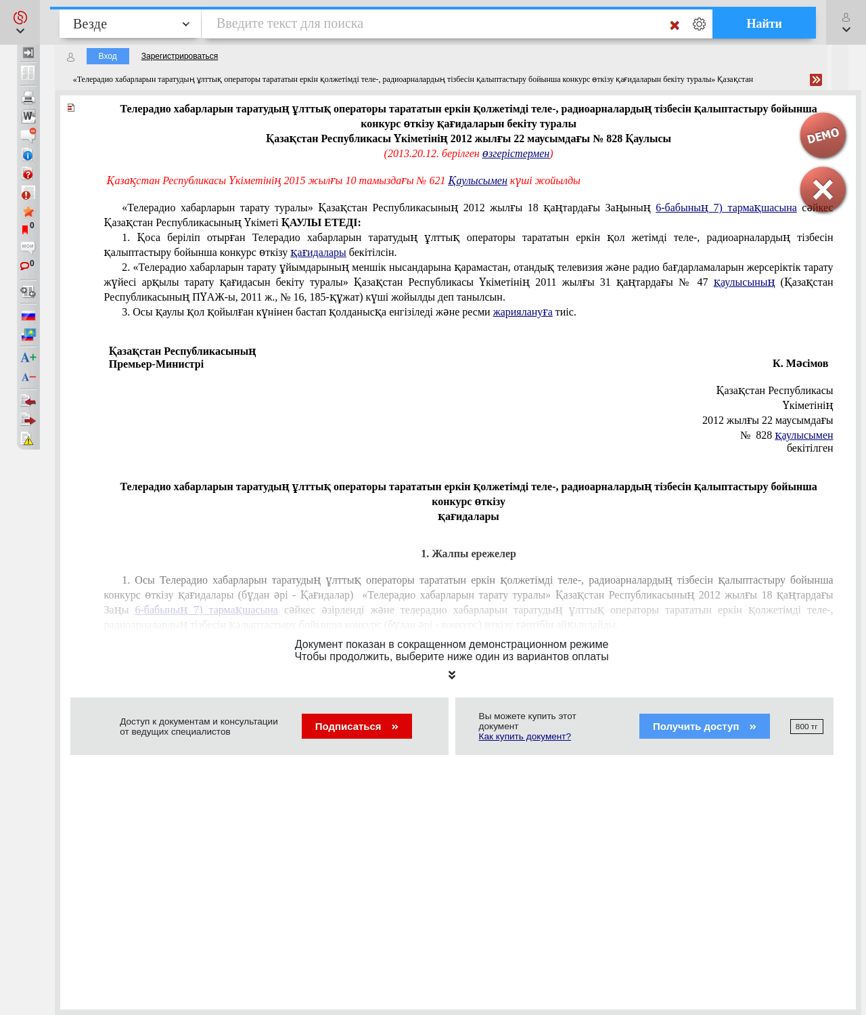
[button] (20, 22)
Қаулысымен (478, 180)
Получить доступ (704, 726)
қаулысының (744, 282)
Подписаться (356, 726)
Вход (108, 56)
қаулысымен (804, 435)
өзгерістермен (515, 153)
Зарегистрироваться (179, 56)
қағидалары (318, 252)
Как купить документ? (525, 736)
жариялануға (523, 312)
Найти (764, 23)
